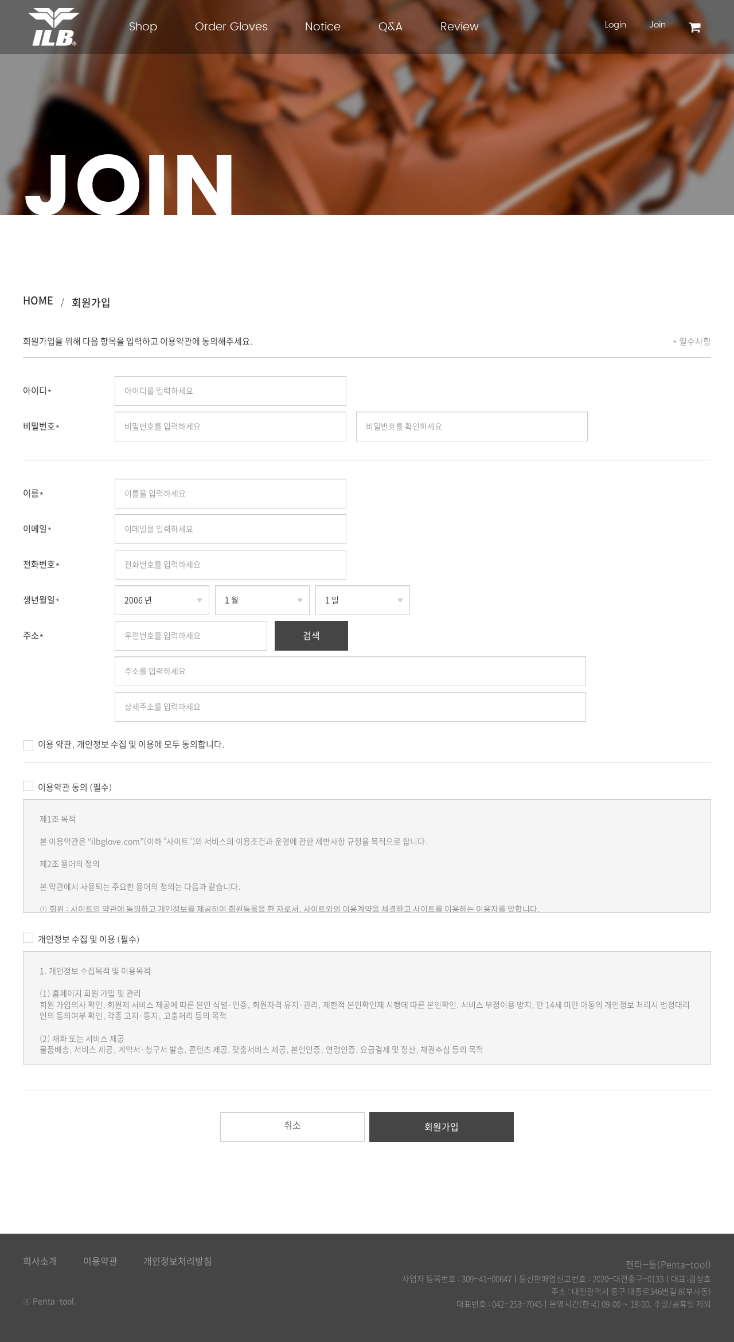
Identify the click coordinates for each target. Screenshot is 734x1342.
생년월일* (41, 600)
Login (615, 25)
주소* (33, 635)
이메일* (37, 529)
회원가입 (91, 303)
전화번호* (41, 564)
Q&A (390, 27)
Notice (323, 27)
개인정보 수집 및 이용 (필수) (81, 938)
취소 (292, 1125)
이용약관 (100, 1261)
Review (459, 27)
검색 (311, 635)
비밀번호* (41, 426)
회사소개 (40, 1261)
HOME (38, 300)
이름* (33, 493)
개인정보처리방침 (177, 1261)
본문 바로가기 (0, 0)
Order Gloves (231, 27)
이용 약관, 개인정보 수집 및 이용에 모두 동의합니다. (124, 745)
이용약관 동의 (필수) (67, 786)
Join (657, 25)
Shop (143, 27)
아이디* (37, 390)
